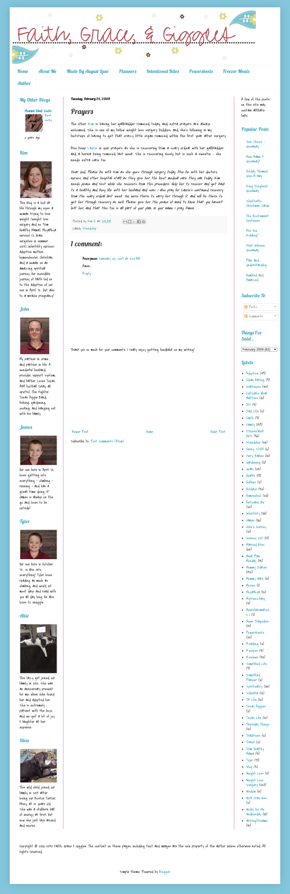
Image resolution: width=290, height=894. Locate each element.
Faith (250, 418)
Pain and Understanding (256, 263)
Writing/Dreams (257, 820)
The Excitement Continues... (257, 218)
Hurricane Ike (255, 502)
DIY (248, 404)
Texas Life (253, 717)
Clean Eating (255, 380)
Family (250, 424)
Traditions (253, 735)
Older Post (218, 431)
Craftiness (253, 387)
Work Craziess (256, 798)
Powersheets (201, 71)
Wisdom (251, 791)
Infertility (253, 513)
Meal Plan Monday (253, 559)
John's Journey (256, 527)
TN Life (251, 699)
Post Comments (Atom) (107, 441)
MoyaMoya (253, 592)
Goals (249, 469)
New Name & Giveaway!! (254, 159)
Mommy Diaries (256, 567)
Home (22, 71)
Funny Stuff (255, 449)
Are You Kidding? (252, 233)
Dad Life (252, 411)
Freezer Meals (236, 71)
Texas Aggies (256, 706)
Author (24, 83)
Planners (127, 71)
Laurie (92, 148)
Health (250, 475)
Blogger (164, 871)
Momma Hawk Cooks (38, 111)
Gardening (253, 462)
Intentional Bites (162, 71)
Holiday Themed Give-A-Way (257, 174)
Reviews (252, 657)
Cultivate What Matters (257, 396)
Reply (86, 273)
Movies (250, 585)
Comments (253, 316)
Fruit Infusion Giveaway (255, 248)
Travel (250, 742)
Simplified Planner (253, 677)
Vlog (249, 767)
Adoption (252, 373)
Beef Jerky (48, 118)
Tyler (249, 760)
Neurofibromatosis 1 (257, 612)
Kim (91, 124)
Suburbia (252, 693)
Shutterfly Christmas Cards (257, 203)
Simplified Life (256, 664)
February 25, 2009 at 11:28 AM (119, 258)
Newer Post (80, 431)
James (250, 520)
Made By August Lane (87, 71)
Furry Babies (255, 456)
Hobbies (251, 482)
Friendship (89, 228)
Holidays (251, 489)
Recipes (252, 650)
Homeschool (253, 495)
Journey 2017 (254, 538)
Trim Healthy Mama (255, 751)
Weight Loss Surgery (254, 783)
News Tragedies (257, 621)
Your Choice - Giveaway (255, 144)
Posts (250, 307)
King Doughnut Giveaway (257, 189)
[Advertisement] (148, 390)
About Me (47, 71)
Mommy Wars (254, 578)
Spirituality (254, 686)
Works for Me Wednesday (255, 812)
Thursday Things (257, 724)
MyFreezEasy (255, 598)
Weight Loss (254, 773)
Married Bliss (255, 544)
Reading (252, 644)
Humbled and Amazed (254, 278)
